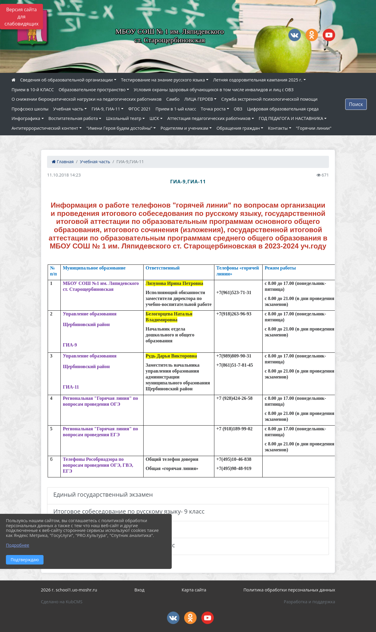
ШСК (154, 118)
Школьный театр (123, 118)
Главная (63, 161)
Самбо (173, 99)
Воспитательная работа (73, 118)
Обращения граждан (238, 128)
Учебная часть (68, 109)
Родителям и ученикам (184, 128)
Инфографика (26, 118)
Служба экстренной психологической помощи (269, 99)
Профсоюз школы (30, 109)
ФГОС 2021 (139, 109)
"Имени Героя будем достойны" (119, 128)
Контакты (278, 128)
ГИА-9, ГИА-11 (105, 109)
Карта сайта (194, 590)
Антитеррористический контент (45, 128)
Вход (139, 590)
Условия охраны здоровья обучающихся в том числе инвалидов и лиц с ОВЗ (214, 89)
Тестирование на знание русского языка (163, 80)
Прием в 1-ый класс (175, 109)
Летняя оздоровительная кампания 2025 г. (257, 80)
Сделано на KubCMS (61, 601)
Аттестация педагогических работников (208, 118)
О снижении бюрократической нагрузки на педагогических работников (87, 99)
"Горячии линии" (314, 128)
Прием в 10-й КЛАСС (33, 89)
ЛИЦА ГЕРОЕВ (198, 99)
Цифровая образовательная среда (283, 109)
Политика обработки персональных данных (289, 590)
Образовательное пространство (92, 89)
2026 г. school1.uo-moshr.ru (69, 590)
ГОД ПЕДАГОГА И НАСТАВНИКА (291, 118)
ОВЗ (238, 109)
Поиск (356, 104)
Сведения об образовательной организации (66, 80)
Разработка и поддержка (309, 601)
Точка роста (213, 109)
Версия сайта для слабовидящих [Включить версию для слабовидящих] (21, 16)
